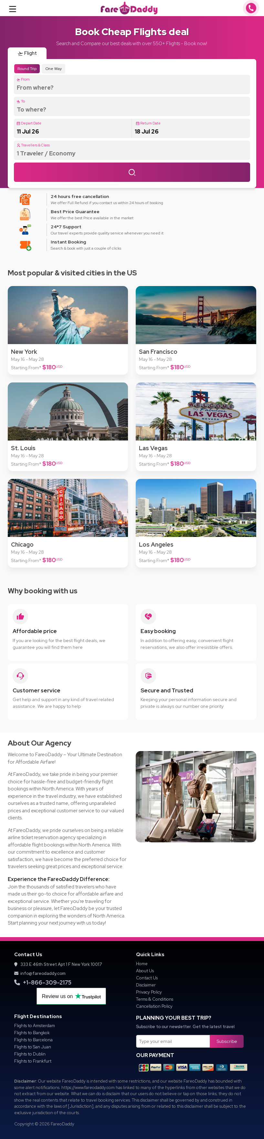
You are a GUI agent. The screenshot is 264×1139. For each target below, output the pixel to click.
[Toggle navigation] (12, 8)
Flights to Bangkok (32, 1032)
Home (142, 963)
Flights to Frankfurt (32, 1061)
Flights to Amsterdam (34, 1025)
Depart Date (28, 123)
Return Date (148, 123)
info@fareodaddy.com (40, 973)
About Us (145, 971)
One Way (53, 68)
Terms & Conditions (154, 999)
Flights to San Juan (32, 1047)
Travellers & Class (33, 145)
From (23, 79)
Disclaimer (146, 985)
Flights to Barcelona (33, 1040)
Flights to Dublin (30, 1054)
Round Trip (27, 68)
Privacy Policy (149, 992)
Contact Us (147, 978)
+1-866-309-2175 (42, 982)
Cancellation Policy (154, 1006)
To (20, 101)
